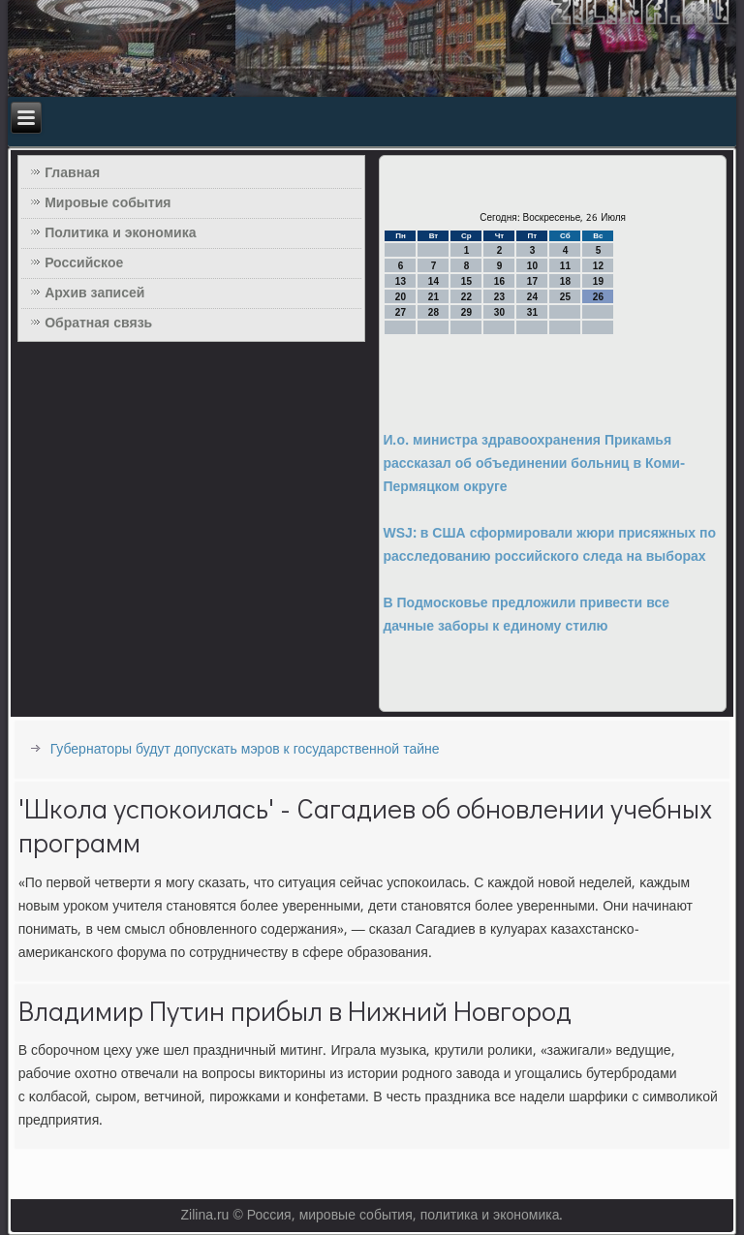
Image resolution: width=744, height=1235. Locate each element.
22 (466, 297)
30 (499, 312)
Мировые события (107, 203)
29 (466, 312)
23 (499, 297)
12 (598, 266)
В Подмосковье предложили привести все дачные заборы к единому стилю (526, 615)
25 (565, 297)
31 (532, 312)
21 (433, 297)
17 (532, 281)
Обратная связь (98, 323)
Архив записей (94, 293)
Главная (72, 173)
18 (565, 281)
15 (466, 281)
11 (565, 266)
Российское (84, 263)
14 (433, 281)
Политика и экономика (120, 233)
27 (400, 312)
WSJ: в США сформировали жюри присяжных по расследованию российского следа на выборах (549, 545)
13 (400, 281)
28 (433, 312)
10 (532, 266)
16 (499, 281)
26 (598, 297)
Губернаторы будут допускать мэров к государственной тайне (245, 749)
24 (532, 297)
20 (400, 297)
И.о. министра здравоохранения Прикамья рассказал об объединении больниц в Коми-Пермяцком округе (533, 464)
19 (598, 281)
